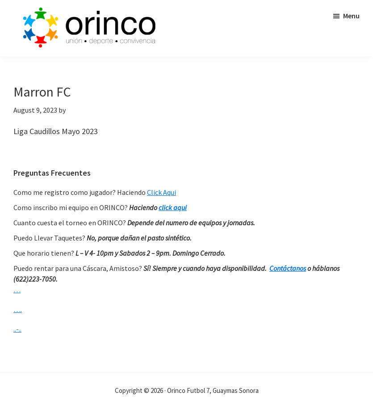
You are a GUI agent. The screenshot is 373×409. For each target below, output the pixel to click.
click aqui (173, 207)
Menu (351, 15)
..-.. (17, 329)
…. (17, 309)
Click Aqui (161, 192)
